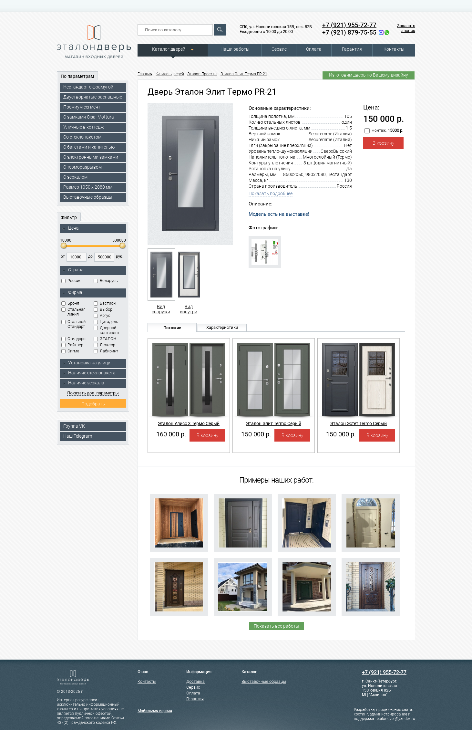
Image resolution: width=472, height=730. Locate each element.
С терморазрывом (82, 167)
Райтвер (72, 344)
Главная (145, 74)
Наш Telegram (77, 436)
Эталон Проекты (202, 74)
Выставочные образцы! (88, 197)
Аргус (102, 315)
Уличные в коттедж (83, 127)
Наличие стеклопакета (89, 372)
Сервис (279, 49)
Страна (73, 270)
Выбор (103, 309)
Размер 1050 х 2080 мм (87, 187)
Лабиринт (106, 351)
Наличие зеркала (83, 382)
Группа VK (74, 426)
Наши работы (235, 49)
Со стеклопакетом (82, 137)
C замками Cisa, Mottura (88, 117)
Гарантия (352, 49)
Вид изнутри (188, 281)
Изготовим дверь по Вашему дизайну (368, 75)
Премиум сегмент (81, 107)
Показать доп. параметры (92, 393)
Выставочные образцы (263, 681)
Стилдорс (73, 338)
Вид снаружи (161, 281)
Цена (70, 228)
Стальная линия (73, 312)
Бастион (105, 303)
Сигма (70, 351)
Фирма (72, 293)
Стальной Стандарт (73, 324)
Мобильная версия (155, 711)
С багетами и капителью (89, 147)
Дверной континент (106, 330)
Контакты (394, 49)
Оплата (314, 49)
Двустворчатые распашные (92, 96)
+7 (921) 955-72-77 (349, 25)
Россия (71, 280)
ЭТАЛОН (105, 338)
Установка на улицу (86, 362)
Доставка (195, 681)
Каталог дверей (168, 49)
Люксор (104, 344)
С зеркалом (75, 177)
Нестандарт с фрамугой (88, 86)
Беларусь (106, 280)
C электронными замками (90, 157)
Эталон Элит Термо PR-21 (244, 74)
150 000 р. (256, 434)
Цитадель (106, 321)
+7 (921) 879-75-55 (349, 32)
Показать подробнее (270, 193)
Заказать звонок (406, 28)
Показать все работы (276, 626)
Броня (70, 303)
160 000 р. (171, 434)
